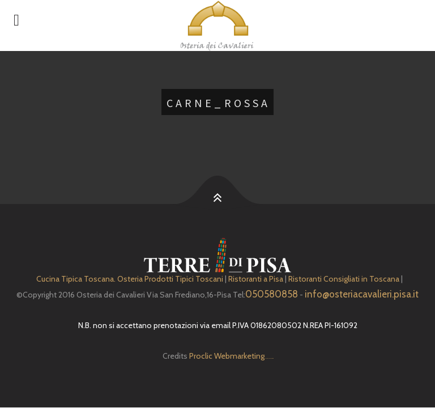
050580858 (271, 294)
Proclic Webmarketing (227, 356)
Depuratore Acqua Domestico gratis (269, 358)
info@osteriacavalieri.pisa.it (362, 294)
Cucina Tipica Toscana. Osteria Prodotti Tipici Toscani (129, 279)
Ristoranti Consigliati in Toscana (343, 279)
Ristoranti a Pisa (255, 279)
